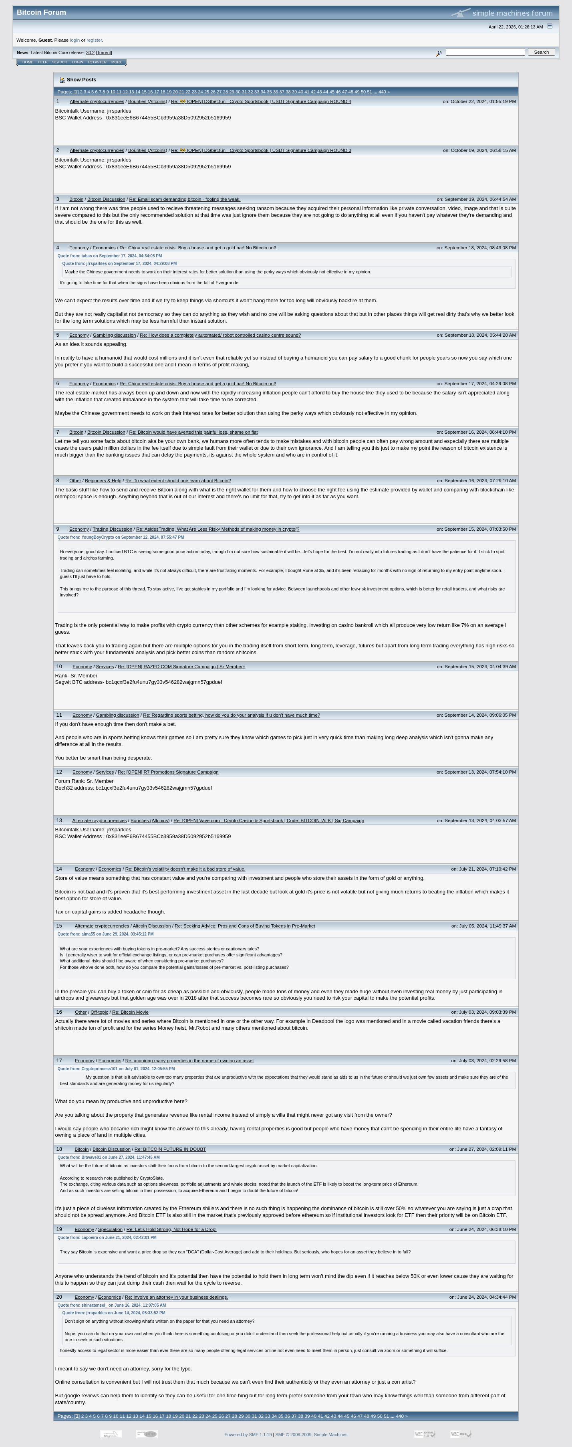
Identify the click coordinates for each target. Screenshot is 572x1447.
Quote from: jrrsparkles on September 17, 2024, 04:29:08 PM (119, 263)
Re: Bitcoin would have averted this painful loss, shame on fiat (193, 432)
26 (213, 91)
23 (194, 91)
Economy (79, 247)
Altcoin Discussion (152, 925)
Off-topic (99, 1012)
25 (206, 91)
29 (231, 91)
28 (225, 91)
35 (269, 91)
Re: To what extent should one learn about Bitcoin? (178, 480)
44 (325, 91)
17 (156, 91)
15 (143, 91)
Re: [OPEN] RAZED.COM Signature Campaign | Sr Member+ (181, 666)
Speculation (110, 1229)
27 (219, 91)
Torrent (104, 52)
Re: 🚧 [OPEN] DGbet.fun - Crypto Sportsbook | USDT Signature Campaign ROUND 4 (261, 101)
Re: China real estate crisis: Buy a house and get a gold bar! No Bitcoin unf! (198, 247)
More (116, 62)
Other (75, 480)
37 (282, 91)
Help (43, 62)
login (75, 39)
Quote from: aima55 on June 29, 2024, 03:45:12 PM (106, 934)
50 (363, 91)
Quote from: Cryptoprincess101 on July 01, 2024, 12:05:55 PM (116, 1069)
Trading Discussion (112, 529)
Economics (104, 247)
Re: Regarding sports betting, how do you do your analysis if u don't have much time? (231, 714)
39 (294, 91)
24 (200, 91)
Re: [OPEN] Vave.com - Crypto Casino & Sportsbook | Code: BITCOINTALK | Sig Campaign (268, 820)
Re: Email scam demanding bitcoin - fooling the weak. (185, 199)
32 (250, 91)
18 (162, 91)
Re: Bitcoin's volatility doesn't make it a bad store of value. (185, 868)
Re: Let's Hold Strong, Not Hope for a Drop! (172, 1229)
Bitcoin (76, 199)
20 (175, 91)
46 (338, 91)
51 (369, 91)
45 (332, 91)
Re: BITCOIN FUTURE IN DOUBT (170, 1149)
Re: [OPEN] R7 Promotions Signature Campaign (168, 771)
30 (238, 91)
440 (382, 91)
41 (306, 91)
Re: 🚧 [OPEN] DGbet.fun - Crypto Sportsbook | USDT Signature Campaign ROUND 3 (261, 150)
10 (112, 91)
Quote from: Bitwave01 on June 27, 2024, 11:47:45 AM (109, 1157)
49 (356, 91)
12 (125, 91)
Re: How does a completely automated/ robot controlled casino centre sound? (220, 334)
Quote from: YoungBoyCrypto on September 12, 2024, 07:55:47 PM (121, 537)
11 (119, 91)
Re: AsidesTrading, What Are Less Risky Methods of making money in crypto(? (218, 529)
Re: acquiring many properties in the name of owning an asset (189, 1060)
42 (313, 91)
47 (344, 91)
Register (97, 62)
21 (181, 91)
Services (105, 666)
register (94, 39)
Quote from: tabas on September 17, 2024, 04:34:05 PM (110, 256)
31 (244, 91)
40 (300, 91)
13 (131, 91)
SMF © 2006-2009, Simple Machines (312, 1434)
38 (288, 91)
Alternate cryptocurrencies (97, 101)
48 (350, 91)
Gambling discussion (114, 334)
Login (77, 62)
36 (275, 91)
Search (60, 62)
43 (319, 91)
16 (150, 91)
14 (137, 91)
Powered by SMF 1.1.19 (248, 1434)
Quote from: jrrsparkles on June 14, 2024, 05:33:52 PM (113, 1313)
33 (256, 91)
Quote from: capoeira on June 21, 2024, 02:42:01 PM (107, 1237)
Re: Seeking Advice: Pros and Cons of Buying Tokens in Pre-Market (245, 925)
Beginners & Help (103, 480)
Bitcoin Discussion (106, 199)
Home (27, 62)
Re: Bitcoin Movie (130, 1012)
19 (169, 91)
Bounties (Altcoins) (147, 101)
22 (187, 91)
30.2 (90, 52)
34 (263, 91)
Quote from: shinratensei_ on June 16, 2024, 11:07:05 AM (112, 1305)
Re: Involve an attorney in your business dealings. (176, 1296)
